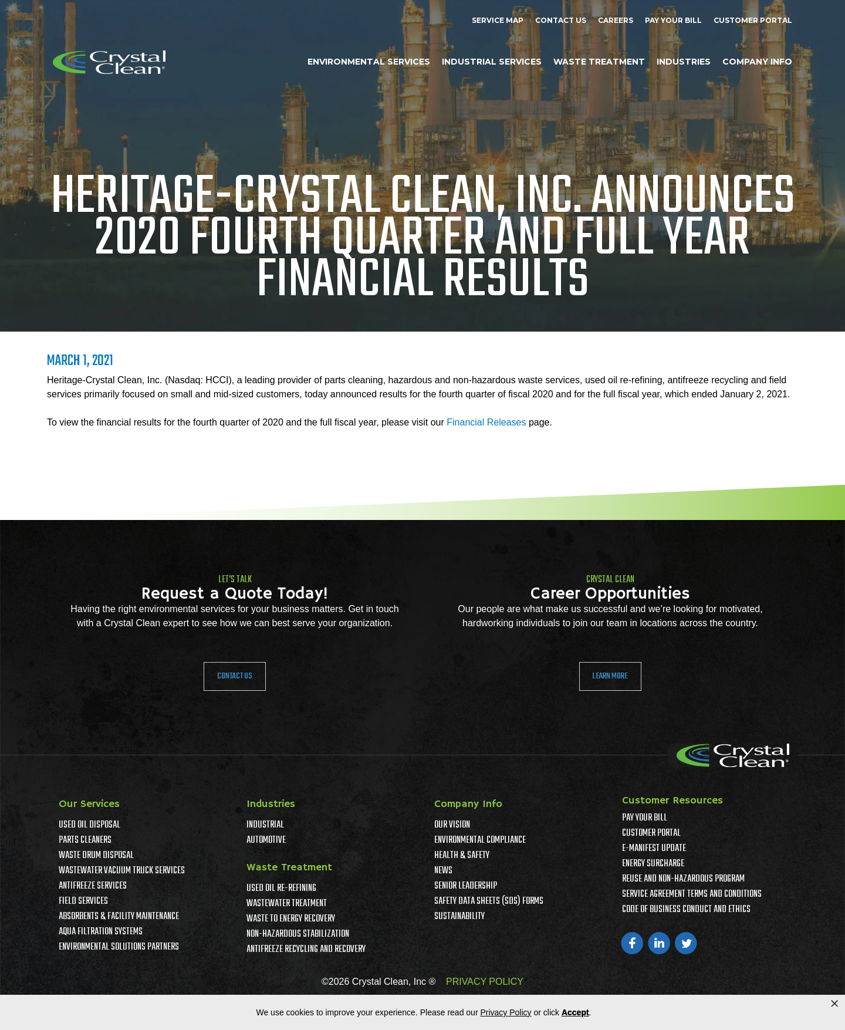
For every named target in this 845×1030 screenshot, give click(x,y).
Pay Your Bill (673, 20)
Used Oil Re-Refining (281, 888)
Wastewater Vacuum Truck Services (122, 871)
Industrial (265, 825)
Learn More (610, 676)
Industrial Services (492, 61)
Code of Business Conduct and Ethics (686, 909)
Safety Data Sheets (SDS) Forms (488, 901)
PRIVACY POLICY (484, 982)
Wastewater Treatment (286, 903)
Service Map (497, 20)
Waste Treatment (599, 61)
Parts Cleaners (85, 840)
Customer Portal (753, 20)
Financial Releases (486, 422)
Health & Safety (461, 855)
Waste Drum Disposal (96, 855)
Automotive (266, 840)
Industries (684, 61)
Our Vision (452, 825)
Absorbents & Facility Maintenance (119, 916)
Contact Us (560, 20)
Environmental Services (368, 61)
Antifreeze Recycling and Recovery (306, 949)
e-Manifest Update (654, 848)
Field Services (83, 901)
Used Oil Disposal (89, 825)
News (443, 871)
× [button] (834, 1003)
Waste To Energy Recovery (290, 919)
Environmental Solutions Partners (119, 947)
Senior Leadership (465, 886)
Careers (615, 20)
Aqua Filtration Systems (101, 932)
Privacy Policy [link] (505, 1012)
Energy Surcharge (653, 864)
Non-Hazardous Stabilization (297, 934)
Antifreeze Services (93, 886)
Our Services (89, 804)
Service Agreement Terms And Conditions (692, 894)
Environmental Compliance (480, 840)
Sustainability (459, 916)
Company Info (757, 61)
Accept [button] (575, 1012)
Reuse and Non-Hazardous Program (683, 879)
